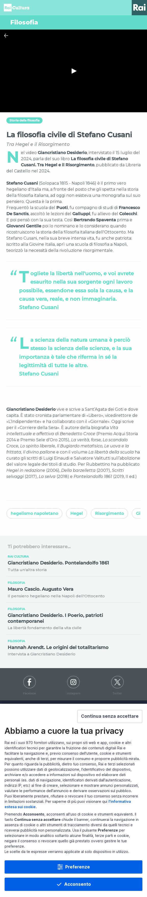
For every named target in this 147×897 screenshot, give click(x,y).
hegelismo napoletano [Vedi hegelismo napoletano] (34, 513)
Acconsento (77, 884)
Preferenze (77, 867)
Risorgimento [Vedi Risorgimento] (109, 513)
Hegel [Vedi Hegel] (76, 513)
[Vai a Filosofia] (73, 22)
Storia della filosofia (24, 120)
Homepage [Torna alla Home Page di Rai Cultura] (16, 7)
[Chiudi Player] (6, 36)
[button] (109, 716)
